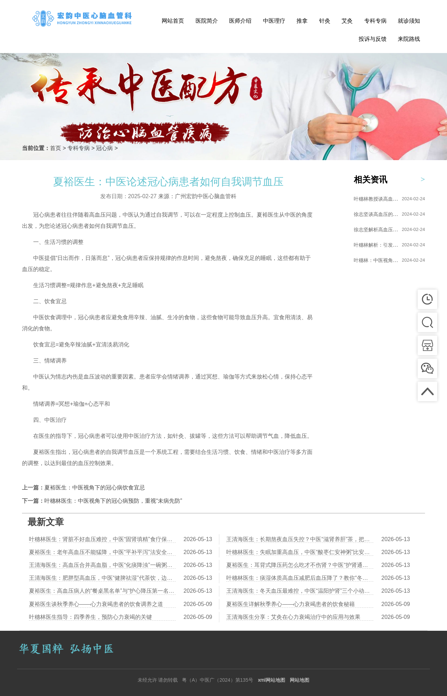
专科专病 (375, 21)
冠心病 (104, 148)
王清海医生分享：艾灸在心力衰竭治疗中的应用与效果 (293, 617)
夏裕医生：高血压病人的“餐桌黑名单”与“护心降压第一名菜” (102, 591)
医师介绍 (240, 21)
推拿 (302, 21)
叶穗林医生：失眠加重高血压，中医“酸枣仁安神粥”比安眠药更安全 (299, 552)
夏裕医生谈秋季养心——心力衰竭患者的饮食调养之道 (96, 604)
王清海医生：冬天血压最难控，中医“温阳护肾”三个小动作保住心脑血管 (299, 591)
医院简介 (207, 21)
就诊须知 (409, 21)
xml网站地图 (271, 680)
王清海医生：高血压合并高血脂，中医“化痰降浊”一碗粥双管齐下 (102, 565)
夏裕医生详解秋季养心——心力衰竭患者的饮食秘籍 (290, 604)
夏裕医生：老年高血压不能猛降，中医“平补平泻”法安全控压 (102, 552)
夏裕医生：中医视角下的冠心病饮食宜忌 (94, 488)
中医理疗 (274, 21)
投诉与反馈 (373, 39)
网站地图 (299, 680)
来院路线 (409, 39)
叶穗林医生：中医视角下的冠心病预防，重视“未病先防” (113, 501)
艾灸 (347, 21)
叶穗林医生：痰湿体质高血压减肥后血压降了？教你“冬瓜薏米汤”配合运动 (299, 578)
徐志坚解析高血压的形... (380, 229)
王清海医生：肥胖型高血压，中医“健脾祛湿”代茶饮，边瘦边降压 (102, 578)
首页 (55, 148)
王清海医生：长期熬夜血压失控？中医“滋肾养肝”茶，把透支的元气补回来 (299, 539)
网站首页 (173, 21)
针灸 (324, 21)
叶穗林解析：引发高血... (380, 245)
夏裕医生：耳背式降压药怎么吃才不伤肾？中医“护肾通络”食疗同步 (299, 565)
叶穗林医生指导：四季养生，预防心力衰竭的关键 (90, 617)
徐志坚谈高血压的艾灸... (380, 214)
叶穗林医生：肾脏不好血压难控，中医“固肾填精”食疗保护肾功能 (102, 539)
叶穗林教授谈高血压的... (380, 199)
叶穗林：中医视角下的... (380, 260)
